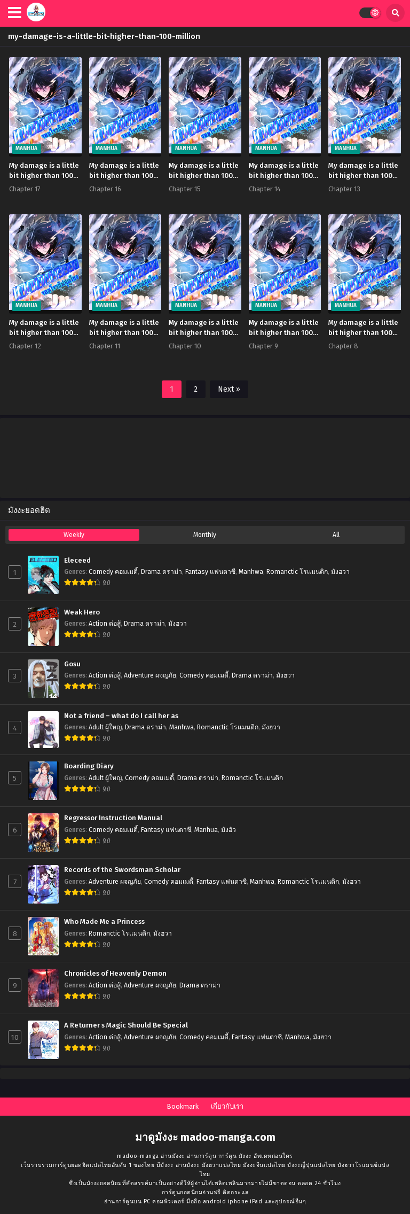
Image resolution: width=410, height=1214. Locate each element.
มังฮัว (228, 830)
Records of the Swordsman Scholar (122, 870)
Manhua (206, 830)
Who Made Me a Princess (104, 921)
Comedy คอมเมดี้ (113, 571)
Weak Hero (82, 612)
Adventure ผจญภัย (150, 675)
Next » (229, 389)
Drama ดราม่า (161, 571)
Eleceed (77, 560)
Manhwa (251, 571)
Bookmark (183, 1106)
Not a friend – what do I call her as (121, 716)
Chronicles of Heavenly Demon (115, 973)
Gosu (72, 664)
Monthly (204, 535)
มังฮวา (340, 571)
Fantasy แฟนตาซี (210, 571)
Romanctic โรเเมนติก (297, 571)
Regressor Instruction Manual (113, 818)
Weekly (74, 535)
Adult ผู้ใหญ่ (105, 727)
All (336, 535)
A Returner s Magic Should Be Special (126, 1025)
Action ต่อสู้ (105, 623)
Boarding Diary (89, 766)
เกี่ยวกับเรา (227, 1106)
